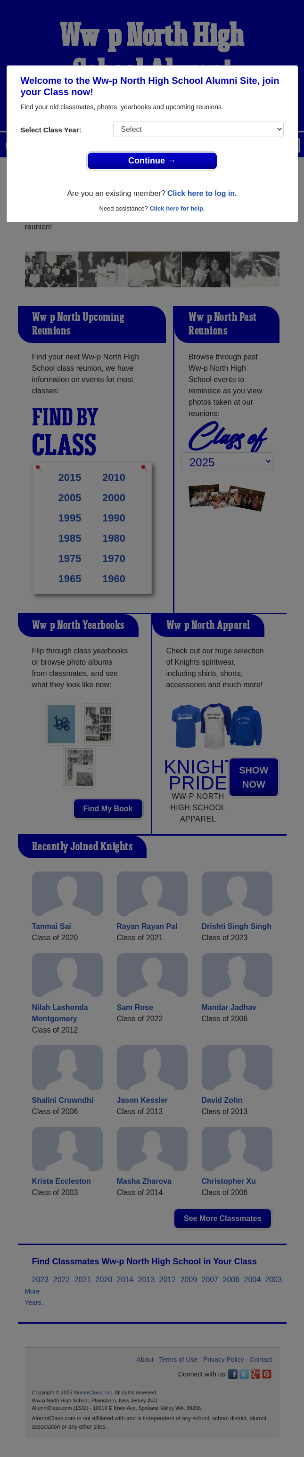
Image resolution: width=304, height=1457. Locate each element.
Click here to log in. (202, 193)
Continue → (152, 160)
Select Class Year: (51, 130)
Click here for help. (177, 208)
